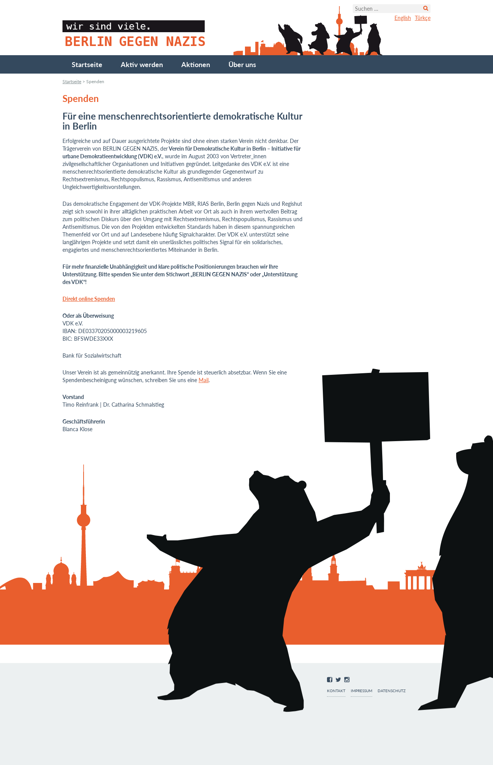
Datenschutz (392, 691)
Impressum (361, 691)
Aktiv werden (142, 64)
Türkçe (423, 18)
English (402, 18)
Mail (204, 380)
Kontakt (336, 691)
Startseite (87, 64)
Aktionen (195, 64)
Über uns (242, 64)
